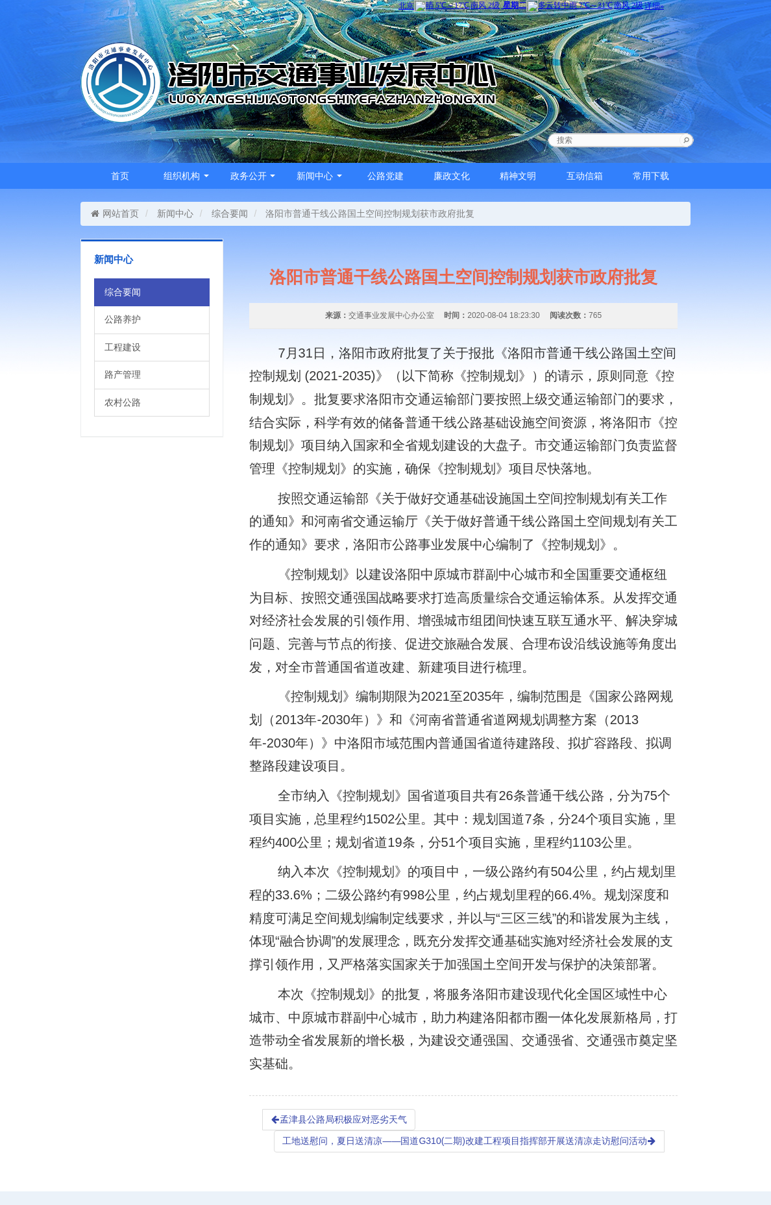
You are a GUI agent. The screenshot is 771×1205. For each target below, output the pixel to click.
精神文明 (518, 176)
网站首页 (114, 213)
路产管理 (122, 374)
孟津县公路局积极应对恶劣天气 (339, 1119)
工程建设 (122, 347)
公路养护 (122, 319)
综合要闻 (230, 213)
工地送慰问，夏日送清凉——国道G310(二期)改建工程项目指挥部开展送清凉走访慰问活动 (469, 1141)
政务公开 (253, 176)
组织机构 (186, 176)
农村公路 (122, 402)
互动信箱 (585, 176)
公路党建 (385, 176)
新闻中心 (319, 176)
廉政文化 (452, 176)
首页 (120, 176)
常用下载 (651, 176)
